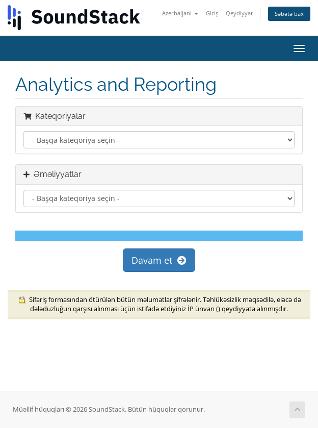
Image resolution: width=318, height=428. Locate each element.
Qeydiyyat (239, 13)
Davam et (159, 260)
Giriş (212, 13)
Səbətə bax (289, 13)
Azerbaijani (180, 13)
